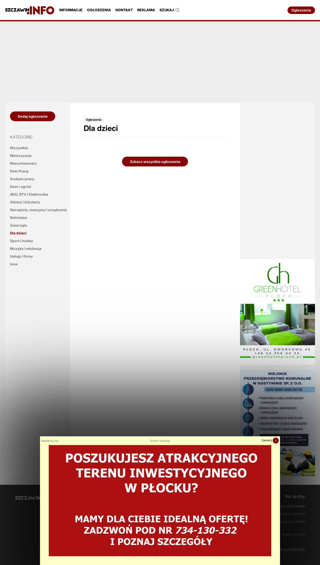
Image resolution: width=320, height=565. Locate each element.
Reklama (146, 10)
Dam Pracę (19, 171)
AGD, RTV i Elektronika (29, 194)
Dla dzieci (18, 233)
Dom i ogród (20, 186)
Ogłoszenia (99, 10)
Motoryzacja (21, 155)
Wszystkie (19, 148)
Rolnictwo (18, 217)
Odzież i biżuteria (25, 202)
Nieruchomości (23, 163)
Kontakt (124, 10)
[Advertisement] (160, 61)
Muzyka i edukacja (26, 248)
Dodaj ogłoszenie (33, 116)
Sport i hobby (21, 241)
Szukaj (170, 10)
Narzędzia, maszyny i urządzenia (38, 210)
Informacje (70, 10)
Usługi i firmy (21, 256)
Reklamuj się (49, 441)
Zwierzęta (18, 225)
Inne (14, 264)
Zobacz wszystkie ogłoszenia (155, 161)
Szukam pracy (22, 179)
